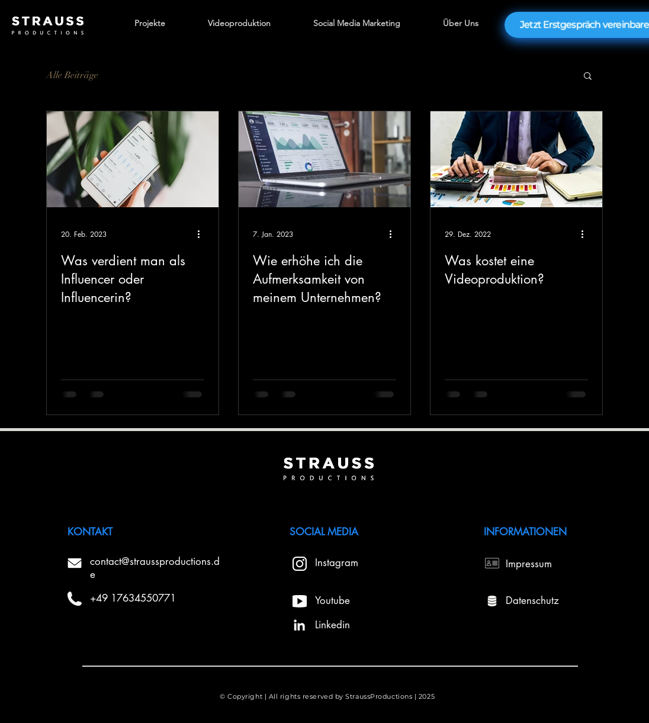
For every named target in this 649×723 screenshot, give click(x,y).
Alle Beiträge (72, 75)
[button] (587, 76)
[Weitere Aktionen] (202, 234)
